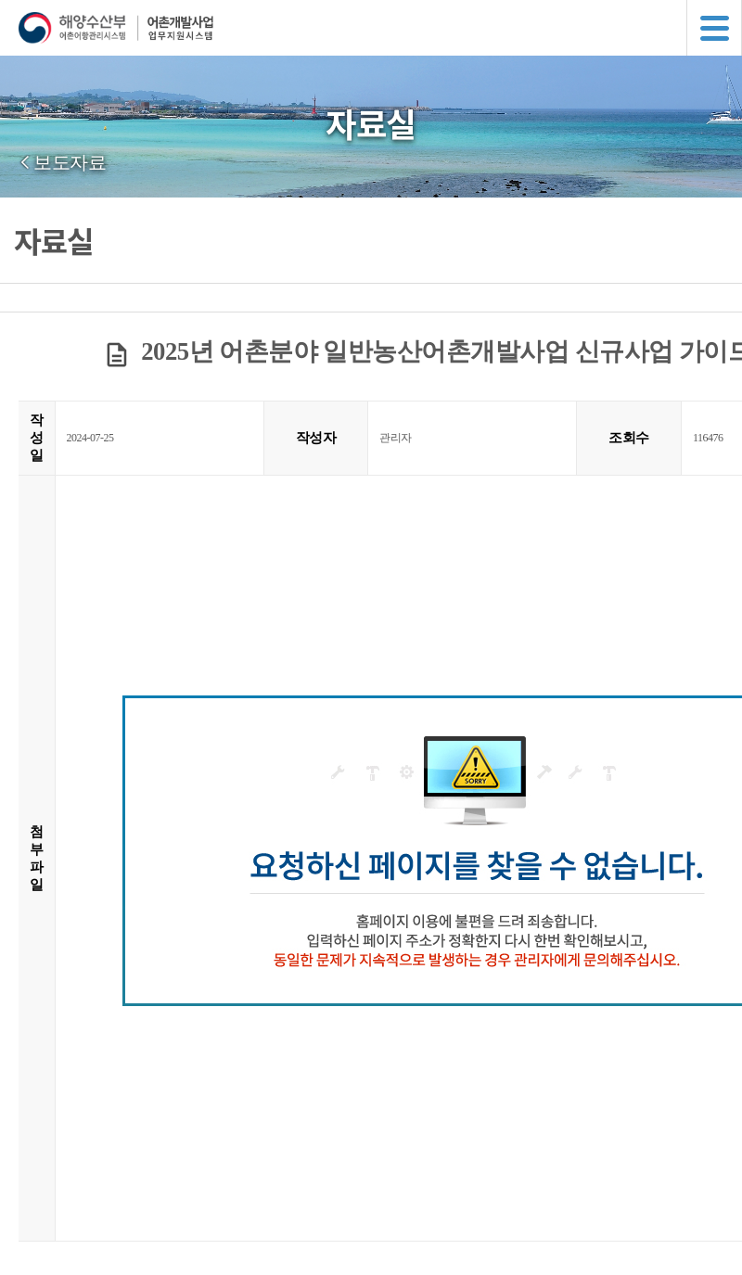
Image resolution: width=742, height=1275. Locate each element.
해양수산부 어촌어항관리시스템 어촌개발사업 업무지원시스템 (380, 28)
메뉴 (714, 28)
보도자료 (69, 162)
